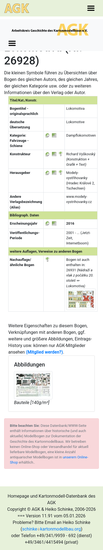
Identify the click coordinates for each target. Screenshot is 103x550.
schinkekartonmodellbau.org (51, 529)
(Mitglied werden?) (44, 352)
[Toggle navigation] (91, 8)
